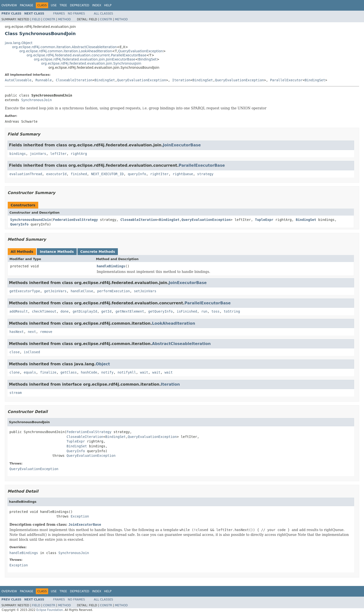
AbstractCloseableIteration (181, 343)
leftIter (58, 154)
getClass (69, 372)
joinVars (38, 154)
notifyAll (127, 372)
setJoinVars (145, 291)
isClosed (32, 352)
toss (216, 311)
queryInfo (137, 174)
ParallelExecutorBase (202, 165)
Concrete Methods (97, 252)
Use (54, 5)
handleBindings (111, 266)
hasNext (16, 332)
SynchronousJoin (36, 100)
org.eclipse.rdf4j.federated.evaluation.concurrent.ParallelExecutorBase (86, 55)
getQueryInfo (160, 311)
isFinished (187, 311)
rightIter (159, 174)
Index (96, 5)
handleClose (82, 291)
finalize (48, 372)
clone (14, 372)
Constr (49, 19)
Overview (9, 5)
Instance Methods (57, 252)
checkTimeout (44, 311)
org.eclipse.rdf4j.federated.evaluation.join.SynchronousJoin (91, 63)
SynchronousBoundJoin (30, 220)
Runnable (43, 80)
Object (103, 364)
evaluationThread (25, 174)
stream (15, 393)
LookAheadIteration (173, 323)
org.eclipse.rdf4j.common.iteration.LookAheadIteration (65, 51)
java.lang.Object (18, 43)
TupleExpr (264, 220)
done (65, 311)
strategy (205, 174)
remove (46, 332)
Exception (80, 516)
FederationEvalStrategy (75, 220)
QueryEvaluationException (140, 51)
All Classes (103, 13)
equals (30, 372)
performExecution (113, 291)
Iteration (181, 80)
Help (108, 5)
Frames (59, 13)
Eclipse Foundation (49, 610)
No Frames (76, 13)
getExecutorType (24, 291)
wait (144, 372)
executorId (56, 174)
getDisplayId (85, 311)
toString (232, 311)
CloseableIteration (74, 80)
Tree (63, 5)
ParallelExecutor (286, 80)
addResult (18, 311)
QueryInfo (19, 224)
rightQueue (183, 174)
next (32, 332)
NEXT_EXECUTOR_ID (107, 174)
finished (79, 174)
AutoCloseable (18, 80)
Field (36, 19)
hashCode (89, 372)
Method (64, 19)
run (204, 311)
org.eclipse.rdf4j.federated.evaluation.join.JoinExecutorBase (84, 59)
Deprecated (79, 5)
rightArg (79, 154)
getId (106, 311)
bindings (17, 154)
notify (107, 372)
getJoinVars (55, 291)
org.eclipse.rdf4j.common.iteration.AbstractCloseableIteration (64, 47)
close (14, 352)
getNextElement (129, 311)
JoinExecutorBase (182, 145)
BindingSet (147, 59)
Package (26, 5)
